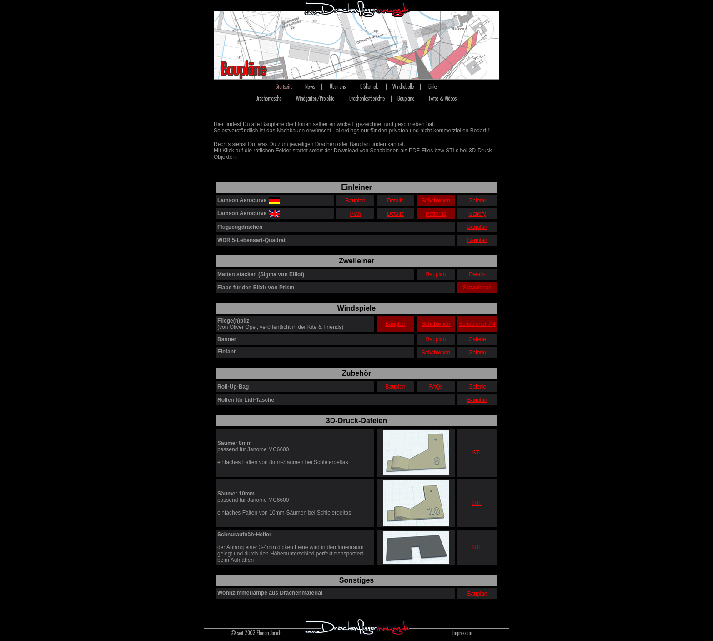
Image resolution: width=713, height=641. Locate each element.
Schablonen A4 (477, 324)
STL (477, 452)
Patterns (436, 214)
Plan (355, 214)
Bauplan (355, 200)
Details (395, 200)
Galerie (477, 200)
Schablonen (436, 200)
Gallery (477, 214)
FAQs (435, 387)
